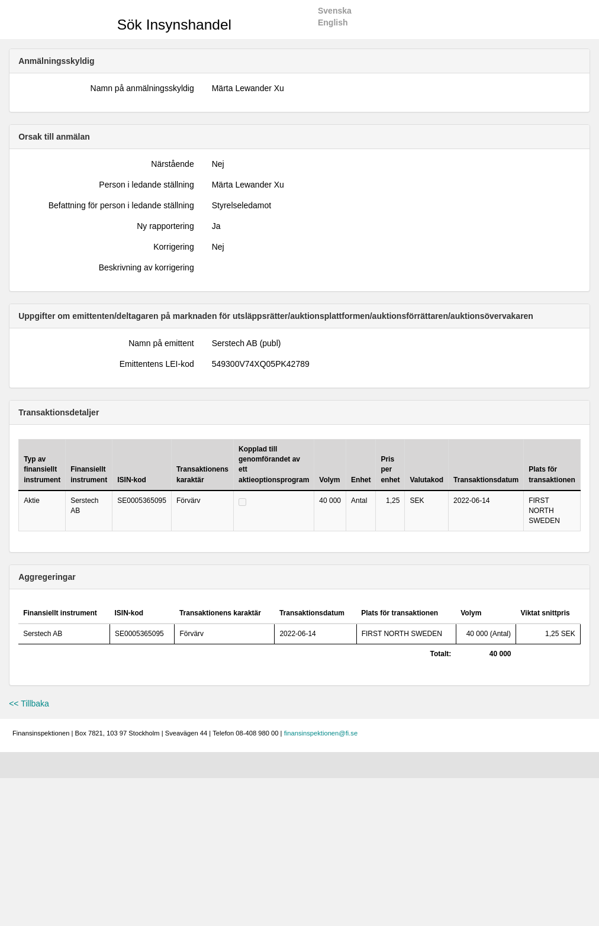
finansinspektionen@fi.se (321, 733)
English (333, 22)
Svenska (335, 10)
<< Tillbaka (29, 703)
